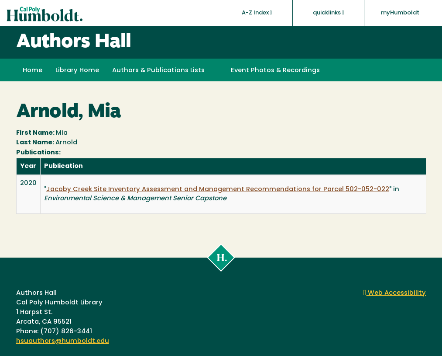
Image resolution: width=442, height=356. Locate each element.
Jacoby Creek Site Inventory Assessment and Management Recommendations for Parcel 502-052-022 (217, 189)
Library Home (77, 70)
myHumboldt (400, 13)
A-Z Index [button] (257, 13)
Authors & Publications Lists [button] (158, 70)
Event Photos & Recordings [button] (275, 70)
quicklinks (328, 13)
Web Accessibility (394, 293)
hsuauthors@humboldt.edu (62, 341)
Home (32, 70)
